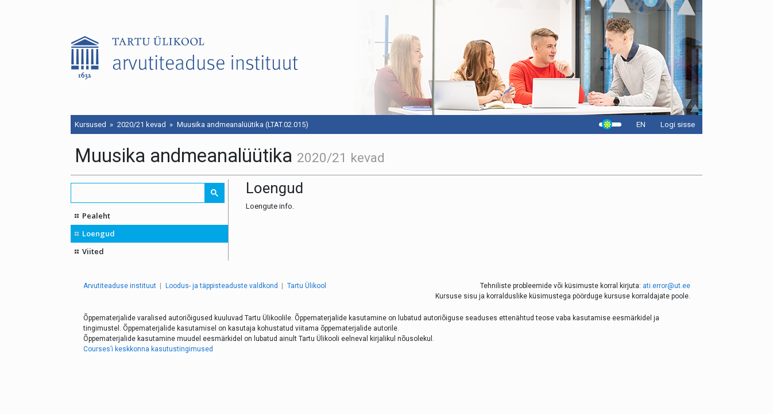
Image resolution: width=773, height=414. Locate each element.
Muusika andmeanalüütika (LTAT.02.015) (242, 124)
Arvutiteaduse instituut (119, 286)
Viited (93, 251)
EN (641, 124)
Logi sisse (677, 124)
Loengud (98, 233)
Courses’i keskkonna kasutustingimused (148, 349)
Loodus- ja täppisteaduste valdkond (221, 286)
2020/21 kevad (141, 124)
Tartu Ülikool (306, 286)
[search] (138, 192)
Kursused (90, 124)
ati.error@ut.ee (666, 286)
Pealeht (96, 215)
